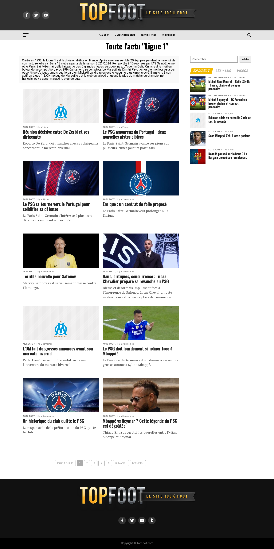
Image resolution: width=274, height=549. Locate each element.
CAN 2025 (104, 35)
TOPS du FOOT (148, 35)
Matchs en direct (125, 35)
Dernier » (137, 463)
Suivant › (120, 463)
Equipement (168, 35)
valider (245, 59)
